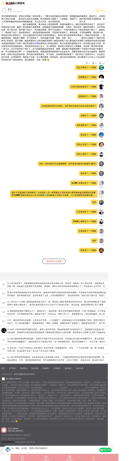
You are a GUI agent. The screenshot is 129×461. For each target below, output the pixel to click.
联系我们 (23, 368)
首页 (3, 368)
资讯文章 (79, 368)
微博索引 (68, 368)
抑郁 (36, 43)
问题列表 (22, 374)
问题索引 (46, 368)
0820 (33, 374)
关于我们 (12, 368)
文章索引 (57, 368)
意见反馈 (34, 368)
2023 (28, 374)
